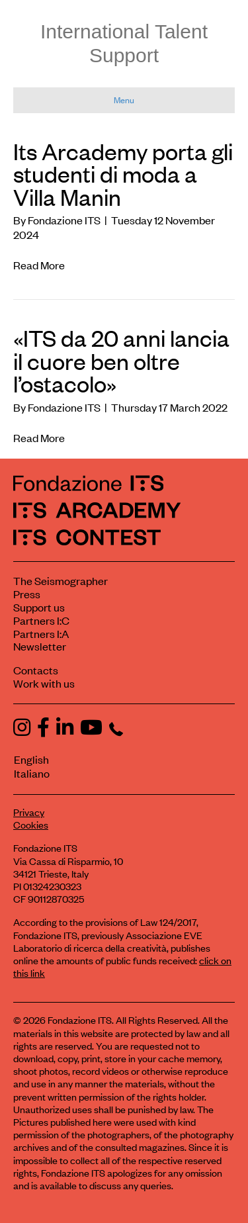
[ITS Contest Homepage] (87, 537)
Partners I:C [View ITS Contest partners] (41, 620)
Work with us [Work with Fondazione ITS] (44, 683)
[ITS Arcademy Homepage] (97, 510)
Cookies (30, 824)
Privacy (28, 812)
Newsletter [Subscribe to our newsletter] (39, 646)
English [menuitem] (31, 759)
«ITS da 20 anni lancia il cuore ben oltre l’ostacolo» (121, 360)
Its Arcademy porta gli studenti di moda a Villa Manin (123, 173)
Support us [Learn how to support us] (39, 607)
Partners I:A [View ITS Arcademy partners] (41, 633)
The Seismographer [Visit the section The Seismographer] (60, 580)
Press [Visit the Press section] (26, 593)
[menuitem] (119, 759)
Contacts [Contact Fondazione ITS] (35, 669)
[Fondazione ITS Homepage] (88, 483)
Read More (39, 264)
